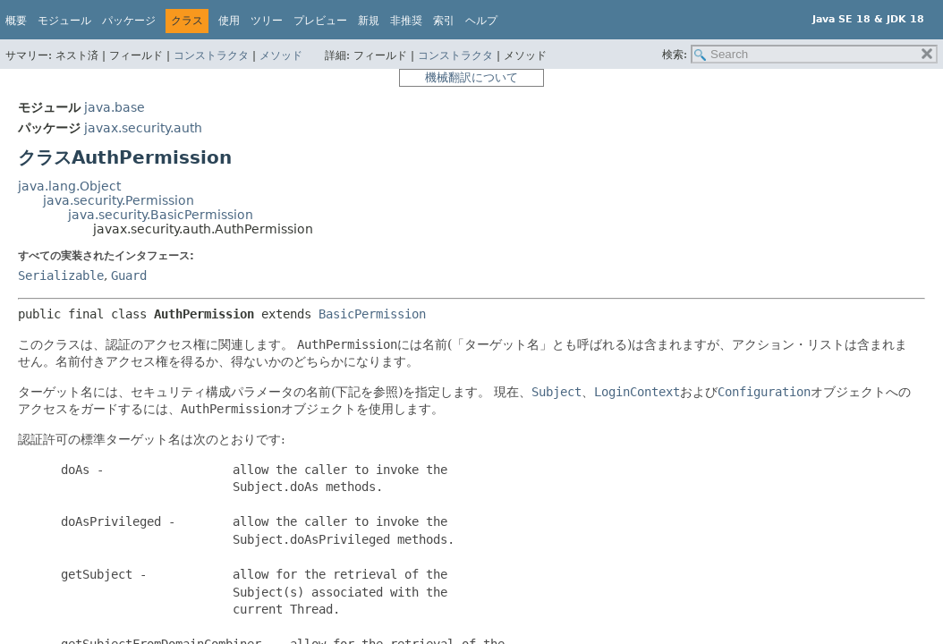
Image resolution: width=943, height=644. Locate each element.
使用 (229, 20)
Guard (129, 275)
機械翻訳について (471, 77)
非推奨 (406, 20)
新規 (368, 20)
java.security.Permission (118, 200)
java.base (114, 107)
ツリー (267, 20)
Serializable (61, 275)
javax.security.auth (143, 128)
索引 (444, 20)
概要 (16, 20)
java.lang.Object (69, 186)
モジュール (64, 20)
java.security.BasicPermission (160, 215)
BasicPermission (372, 314)
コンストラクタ (211, 55)
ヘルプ (481, 20)
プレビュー (320, 20)
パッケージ (129, 20)
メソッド (280, 55)
